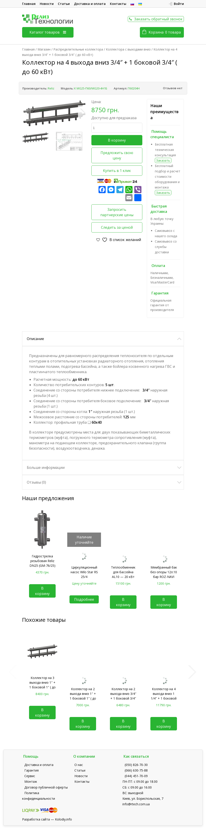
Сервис (29, 776)
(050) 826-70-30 (136, 765)
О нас (78, 765)
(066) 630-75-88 (136, 770)
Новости (47, 4)
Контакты (118, 4)
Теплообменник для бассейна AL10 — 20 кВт (123, 572)
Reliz (51, 88)
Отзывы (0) (36, 482)
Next (82, 113)
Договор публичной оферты (46, 787)
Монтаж (30, 781)
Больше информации (46, 467)
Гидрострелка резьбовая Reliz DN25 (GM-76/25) (42, 561)
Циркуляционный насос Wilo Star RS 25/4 (84, 572)
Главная (29, 4)
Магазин (44, 49)
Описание (35, 338)
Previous (26, 113)
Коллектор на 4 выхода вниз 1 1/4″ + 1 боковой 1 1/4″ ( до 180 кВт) (164, 698)
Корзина (165, 32)
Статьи (64, 4)
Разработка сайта (36, 819)
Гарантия (31, 770)
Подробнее (84, 599)
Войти (179, 4)
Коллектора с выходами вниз (128, 49)
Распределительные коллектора (78, 49)
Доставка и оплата (90, 4)
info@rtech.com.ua (136, 804)
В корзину (117, 140)
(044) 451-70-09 (136, 776)
